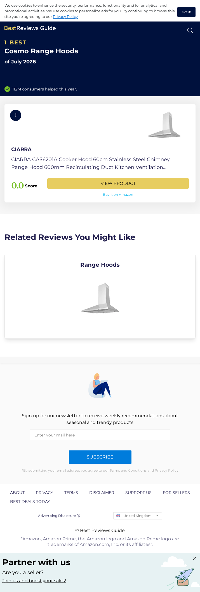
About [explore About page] (17, 492)
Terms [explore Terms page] (71, 492)
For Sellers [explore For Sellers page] (176, 492)
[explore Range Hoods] (100, 296)
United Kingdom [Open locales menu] (137, 516)
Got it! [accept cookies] (186, 12)
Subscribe (100, 457)
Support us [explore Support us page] (138, 492)
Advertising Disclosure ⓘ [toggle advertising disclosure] (59, 516)
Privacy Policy (65, 16)
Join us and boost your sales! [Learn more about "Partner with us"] (34, 580)
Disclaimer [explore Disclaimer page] (101, 492)
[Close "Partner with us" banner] (195, 558)
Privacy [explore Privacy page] (44, 492)
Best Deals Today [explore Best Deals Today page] (30, 501)
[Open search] (190, 31)
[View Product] (100, 153)
